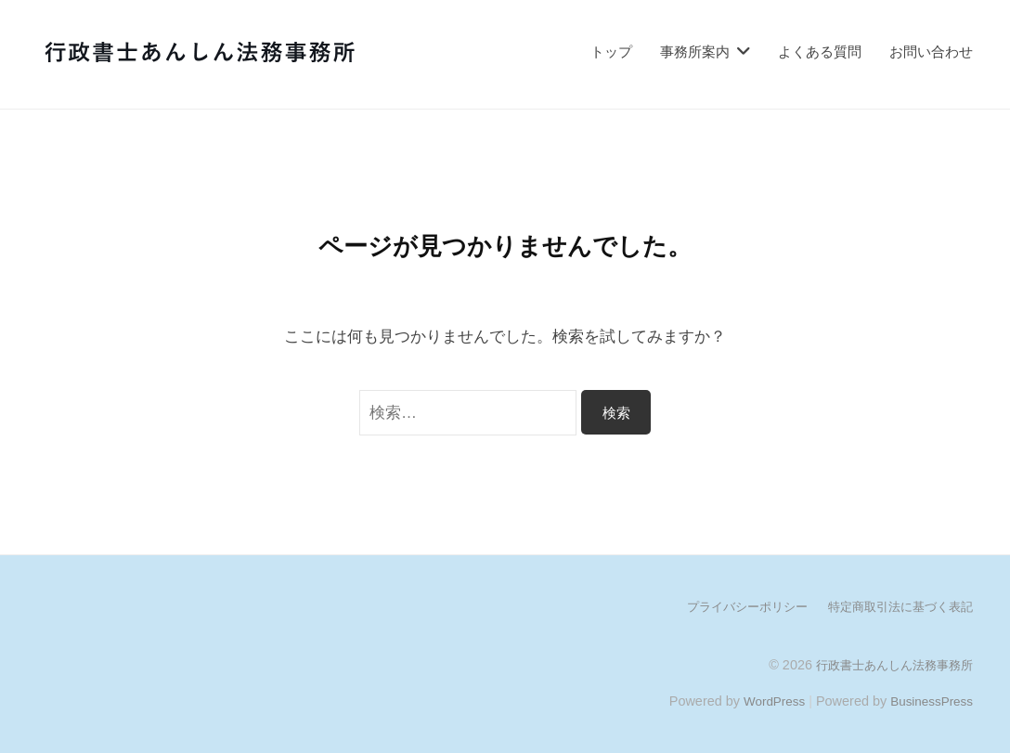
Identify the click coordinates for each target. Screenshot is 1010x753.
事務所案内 (695, 51)
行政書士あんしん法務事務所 (888, 663)
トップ (611, 51)
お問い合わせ (931, 51)
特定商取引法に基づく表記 (895, 606)
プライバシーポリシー (731, 606)
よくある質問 (819, 51)
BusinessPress (929, 700)
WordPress (765, 700)
